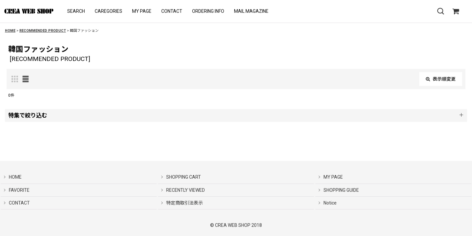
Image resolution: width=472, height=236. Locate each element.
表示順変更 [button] (441, 79)
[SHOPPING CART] (455, 11)
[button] (76, 11)
